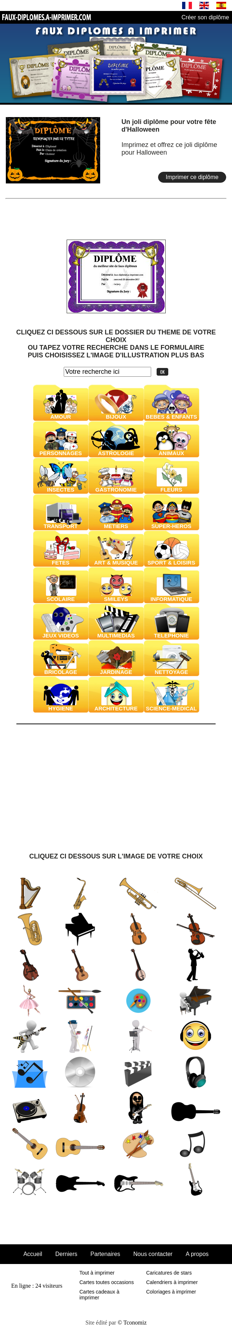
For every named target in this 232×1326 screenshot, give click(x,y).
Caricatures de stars (169, 1273)
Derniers (66, 1254)
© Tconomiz (132, 1322)
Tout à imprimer (96, 1273)
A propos (197, 1254)
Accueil (32, 1254)
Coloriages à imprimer (171, 1292)
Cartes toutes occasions (106, 1282)
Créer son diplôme (205, 17)
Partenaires (105, 1254)
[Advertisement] (116, 213)
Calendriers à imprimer (172, 1282)
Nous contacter (153, 1254)
